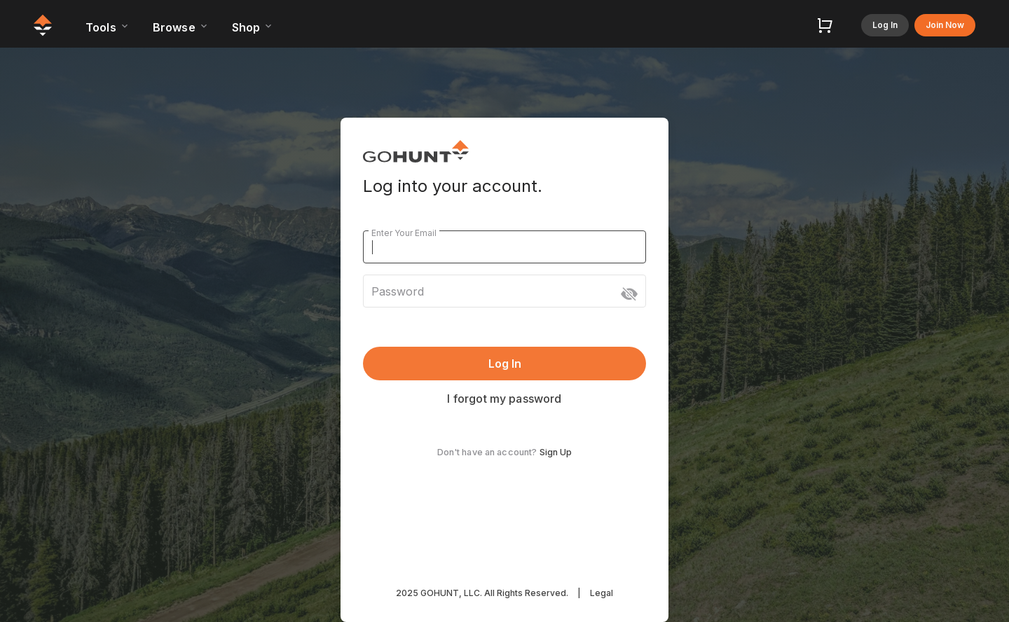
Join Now (945, 25)
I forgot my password (504, 399)
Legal (601, 593)
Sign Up (556, 452)
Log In (885, 25)
